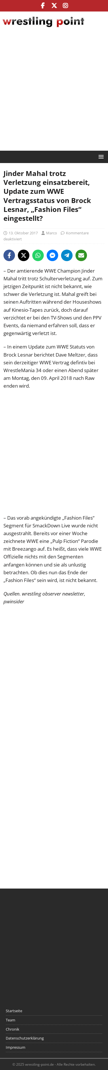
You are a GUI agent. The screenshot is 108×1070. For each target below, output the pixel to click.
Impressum (15, 1047)
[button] (100, 156)
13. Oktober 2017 (23, 233)
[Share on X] (23, 255)
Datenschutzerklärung (25, 1038)
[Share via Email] (81, 255)
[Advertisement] (54, 91)
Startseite (14, 1010)
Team (10, 1020)
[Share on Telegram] (67, 255)
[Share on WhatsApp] (38, 255)
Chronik (12, 1029)
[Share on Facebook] (9, 255)
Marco (51, 233)
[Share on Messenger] (52, 255)
